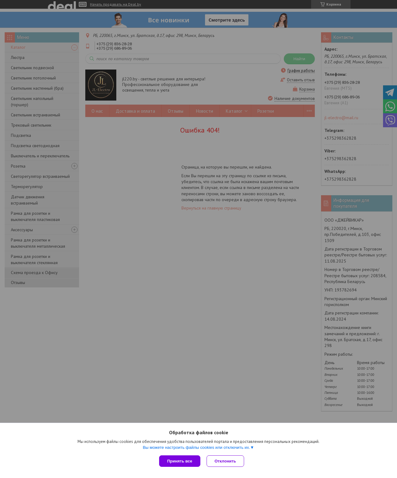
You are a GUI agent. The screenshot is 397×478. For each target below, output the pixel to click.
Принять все (179, 461)
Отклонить (225, 461)
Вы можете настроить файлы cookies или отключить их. (196, 447)
